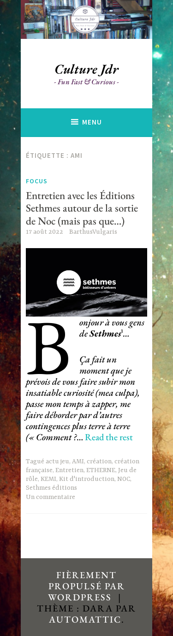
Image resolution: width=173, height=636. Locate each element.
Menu (92, 122)
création (99, 461)
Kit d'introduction (86, 479)
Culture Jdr (86, 69)
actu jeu (57, 461)
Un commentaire (50, 497)
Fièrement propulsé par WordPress (86, 586)
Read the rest (109, 437)
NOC (123, 479)
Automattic (85, 619)
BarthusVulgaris (93, 232)
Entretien (69, 470)
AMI (78, 461)
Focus (37, 181)
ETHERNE (100, 470)
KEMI (48, 479)
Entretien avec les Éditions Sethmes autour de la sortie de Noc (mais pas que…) (82, 208)
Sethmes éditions (51, 488)
